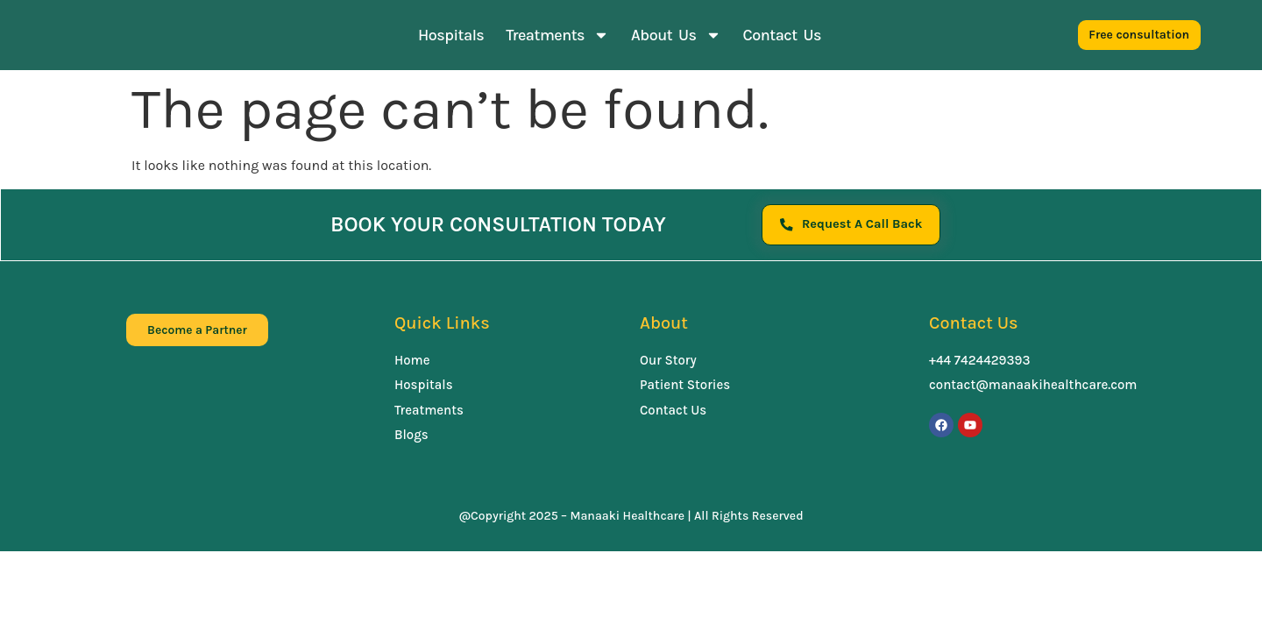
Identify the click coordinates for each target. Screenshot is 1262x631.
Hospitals (451, 35)
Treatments (557, 35)
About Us (675, 35)
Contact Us (782, 35)
